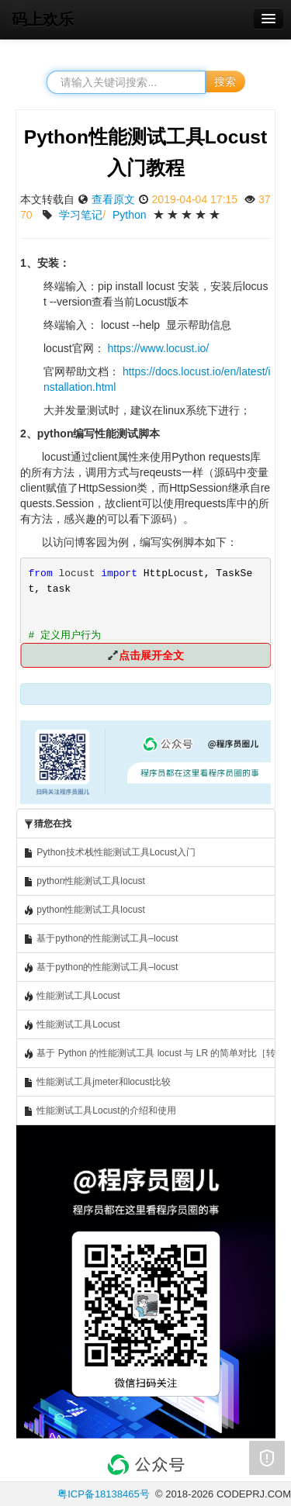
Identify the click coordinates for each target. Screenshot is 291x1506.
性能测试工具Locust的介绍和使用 (99, 1111)
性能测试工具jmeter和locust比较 (97, 1082)
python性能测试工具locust (84, 881)
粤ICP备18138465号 (103, 1494)
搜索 (225, 81)
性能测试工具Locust (71, 996)
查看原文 (113, 199)
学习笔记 (80, 215)
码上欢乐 (43, 19)
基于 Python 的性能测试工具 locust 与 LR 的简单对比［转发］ (149, 1053)
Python (130, 215)
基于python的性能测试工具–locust (100, 939)
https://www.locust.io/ (158, 348)
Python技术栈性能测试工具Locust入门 (109, 852)
